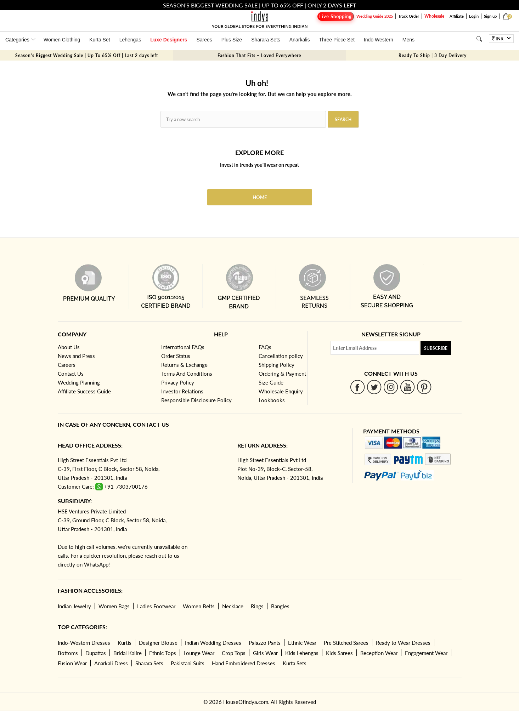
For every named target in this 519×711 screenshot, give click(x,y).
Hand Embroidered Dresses (243, 663)
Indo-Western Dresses (84, 642)
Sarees (204, 39)
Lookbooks (272, 400)
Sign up (490, 16)
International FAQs (182, 347)
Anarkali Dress (111, 663)
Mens (408, 39)
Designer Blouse (158, 642)
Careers (66, 365)
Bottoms (68, 653)
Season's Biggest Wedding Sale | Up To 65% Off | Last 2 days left (86, 55)
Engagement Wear (426, 653)
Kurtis (124, 642)
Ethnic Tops (162, 653)
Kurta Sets (294, 663)
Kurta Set (99, 39)
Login (474, 16)
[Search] (479, 39)
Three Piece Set (336, 39)
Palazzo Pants (265, 642)
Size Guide (271, 382)
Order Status (175, 356)
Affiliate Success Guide (84, 391)
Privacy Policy (177, 382)
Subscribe (435, 348)
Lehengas (130, 39)
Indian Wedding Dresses (213, 642)
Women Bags (114, 606)
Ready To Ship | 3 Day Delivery (433, 55)
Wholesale (434, 16)
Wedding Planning (79, 382)
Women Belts (199, 606)
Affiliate (457, 16)
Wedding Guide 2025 (374, 16)
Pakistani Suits (187, 663)
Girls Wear (265, 653)
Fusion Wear (72, 663)
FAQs (265, 347)
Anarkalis (299, 39)
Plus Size (231, 39)
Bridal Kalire (127, 653)
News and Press (76, 356)
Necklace (232, 606)
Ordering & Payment (282, 373)
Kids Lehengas (301, 653)
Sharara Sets (265, 39)
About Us (69, 347)
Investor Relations (182, 391)
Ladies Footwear (156, 606)
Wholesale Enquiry (281, 391)
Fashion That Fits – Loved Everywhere (259, 55)
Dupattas (95, 653)
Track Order (408, 16)
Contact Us (71, 373)
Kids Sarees (339, 653)
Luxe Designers (168, 39)
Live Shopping (335, 16)
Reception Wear (378, 653)
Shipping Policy (276, 365)
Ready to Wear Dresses (403, 642)
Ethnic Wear (302, 642)
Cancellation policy (281, 356)
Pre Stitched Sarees (346, 642)
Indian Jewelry (74, 606)
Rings (257, 606)
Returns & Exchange (184, 365)
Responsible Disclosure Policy (196, 400)
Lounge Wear (199, 653)
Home (260, 197)
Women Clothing (62, 39)
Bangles (280, 606)
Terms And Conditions (186, 373)
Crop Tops (234, 653)
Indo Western (378, 39)
